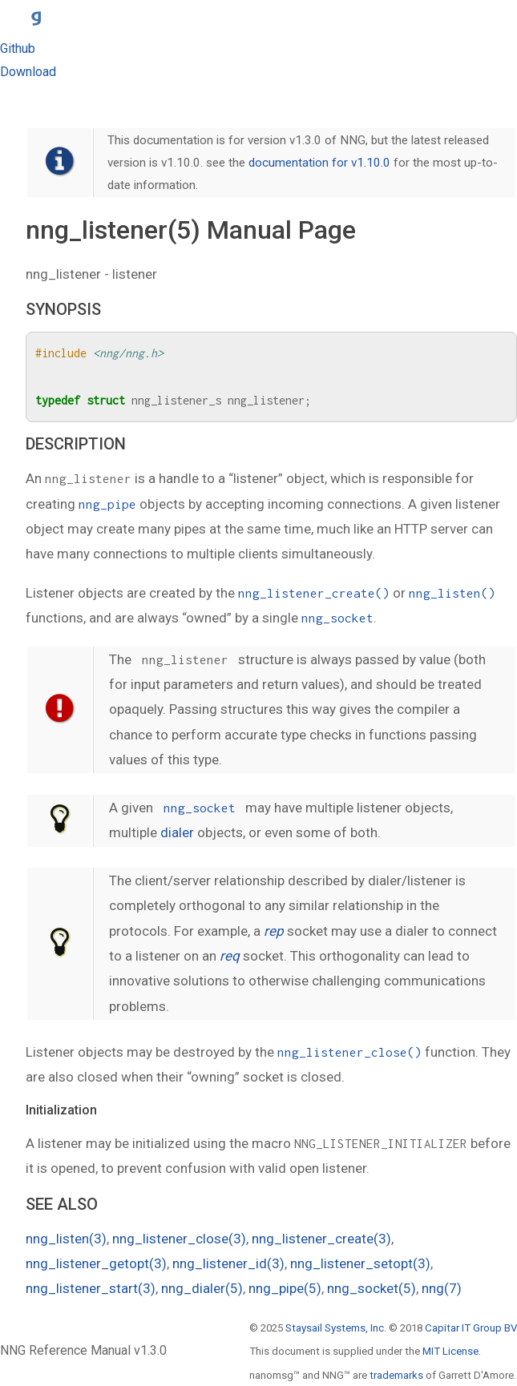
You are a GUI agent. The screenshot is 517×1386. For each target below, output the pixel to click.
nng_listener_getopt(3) (96, 1263)
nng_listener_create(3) (321, 1239)
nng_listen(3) (66, 1239)
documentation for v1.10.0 (319, 162)
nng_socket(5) (371, 1288)
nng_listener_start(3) (91, 1288)
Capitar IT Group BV (471, 1328)
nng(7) (442, 1288)
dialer (177, 832)
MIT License (450, 1351)
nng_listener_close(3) (179, 1239)
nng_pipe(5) (284, 1288)
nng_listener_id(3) (228, 1263)
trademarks (396, 1375)
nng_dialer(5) (202, 1288)
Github (17, 48)
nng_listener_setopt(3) (360, 1263)
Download (28, 71)
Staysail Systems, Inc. (335, 1328)
